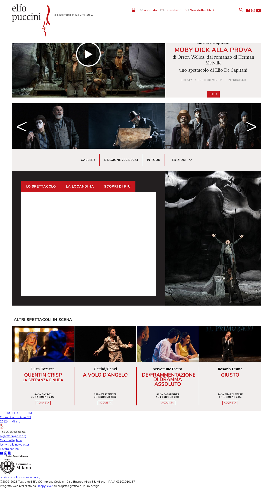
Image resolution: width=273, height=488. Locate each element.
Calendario (171, 10)
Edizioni (182, 160)
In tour (153, 160)
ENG (210, 10)
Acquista (148, 10)
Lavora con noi (9, 449)
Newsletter (195, 10)
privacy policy (10, 477)
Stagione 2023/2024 (121, 160)
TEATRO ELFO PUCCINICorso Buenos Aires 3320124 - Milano (16, 419)
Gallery (88, 160)
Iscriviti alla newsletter (14, 444)
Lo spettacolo (41, 186)
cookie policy (30, 477)
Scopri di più (117, 186)
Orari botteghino (11, 440)
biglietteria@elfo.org (13, 436)
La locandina (80, 186)
